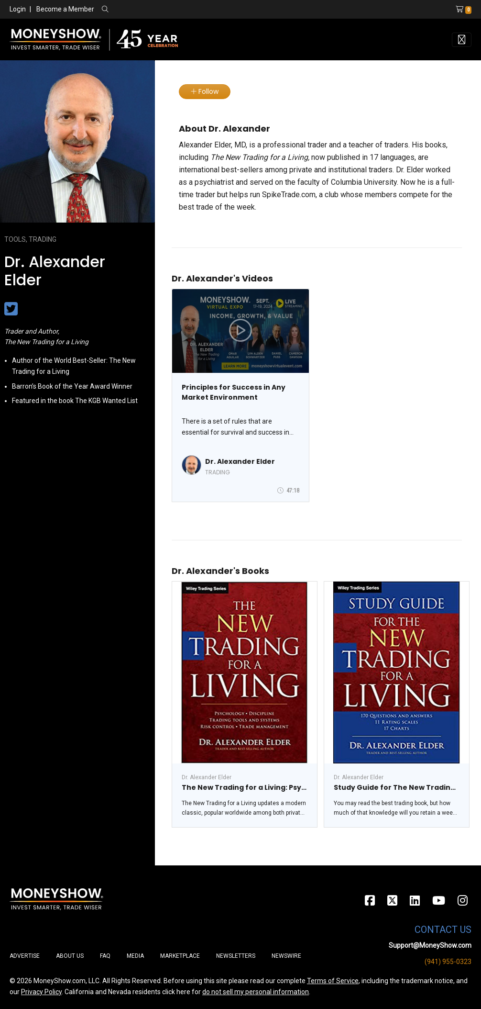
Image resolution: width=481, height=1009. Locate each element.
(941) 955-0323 (448, 961)
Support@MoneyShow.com (430, 945)
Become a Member (65, 9)
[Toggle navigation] (461, 40)
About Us (70, 956)
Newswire (286, 956)
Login (18, 9)
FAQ (105, 956)
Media (135, 956)
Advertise (25, 956)
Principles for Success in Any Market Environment (233, 392)
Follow (205, 91)
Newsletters (235, 956)
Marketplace (180, 956)
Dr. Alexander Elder (240, 461)
